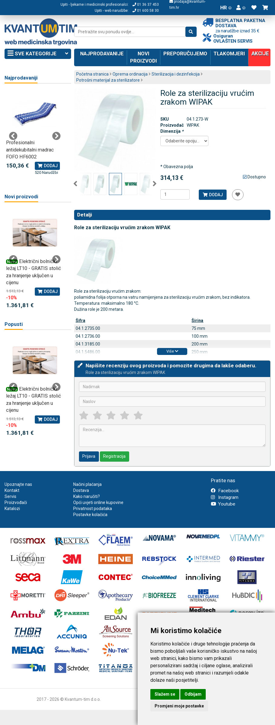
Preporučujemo (185, 53)
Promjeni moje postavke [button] (179, 706)
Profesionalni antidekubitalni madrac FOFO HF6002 (30, 150)
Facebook (225, 490)
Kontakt (12, 490)
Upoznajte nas (18, 484)
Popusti (14, 324)
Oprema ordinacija (130, 74)
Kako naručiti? (86, 496)
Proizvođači (16, 502)
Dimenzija (171, 131)
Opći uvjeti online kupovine (98, 502)
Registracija (114, 456)
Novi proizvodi (143, 57)
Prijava (88, 456)
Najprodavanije (102, 53)
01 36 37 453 (146, 4)
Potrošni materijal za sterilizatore (108, 80)
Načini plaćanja (87, 484)
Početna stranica (92, 74)
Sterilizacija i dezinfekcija (176, 74)
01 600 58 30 (146, 10)
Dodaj (212, 194)
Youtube (223, 504)
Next (154, 184)
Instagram (224, 497)
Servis (10, 496)
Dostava (81, 490)
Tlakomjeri (229, 53)
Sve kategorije (38, 53)
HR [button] (225, 8)
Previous (75, 184)
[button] (241, 8)
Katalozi (12, 508)
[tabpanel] (35, 133)
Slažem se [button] (165, 694)
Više (172, 351)
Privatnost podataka (92, 508)
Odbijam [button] (193, 694)
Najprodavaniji (21, 78)
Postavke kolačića (90, 514)
